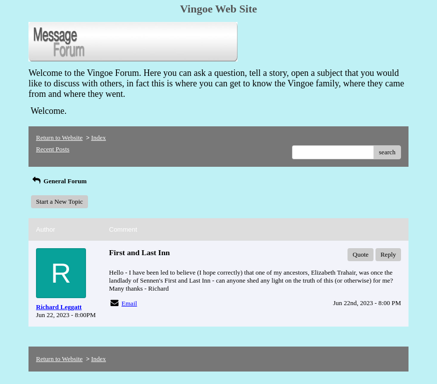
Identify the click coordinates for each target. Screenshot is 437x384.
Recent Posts (53, 149)
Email (129, 303)
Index (98, 137)
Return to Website (59, 137)
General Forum (58, 181)
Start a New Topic (59, 201)
